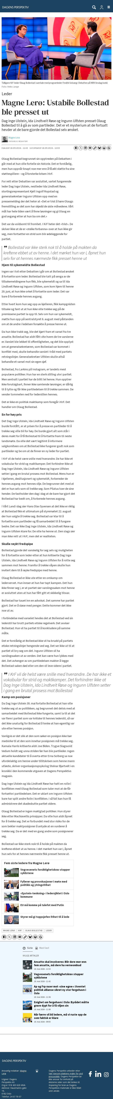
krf (20, 930)
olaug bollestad (34, 930)
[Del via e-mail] (90, 148)
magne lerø (9, 930)
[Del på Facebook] (76, 148)
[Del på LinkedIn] (85, 148)
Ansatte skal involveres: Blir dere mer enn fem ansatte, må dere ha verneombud (60, 963)
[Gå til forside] (44, 7)
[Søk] (94, 7)
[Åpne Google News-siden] (109, 148)
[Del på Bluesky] (99, 148)
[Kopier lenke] (95, 148)
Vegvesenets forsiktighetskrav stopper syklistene (58, 976)
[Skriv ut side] (104, 148)
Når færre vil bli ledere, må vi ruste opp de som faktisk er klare (60, 1016)
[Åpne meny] (107, 7)
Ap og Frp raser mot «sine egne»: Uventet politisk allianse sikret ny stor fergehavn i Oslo (60, 990)
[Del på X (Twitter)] (80, 148)
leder (49, 930)
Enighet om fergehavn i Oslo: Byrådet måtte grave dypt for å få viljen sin (61, 1004)
